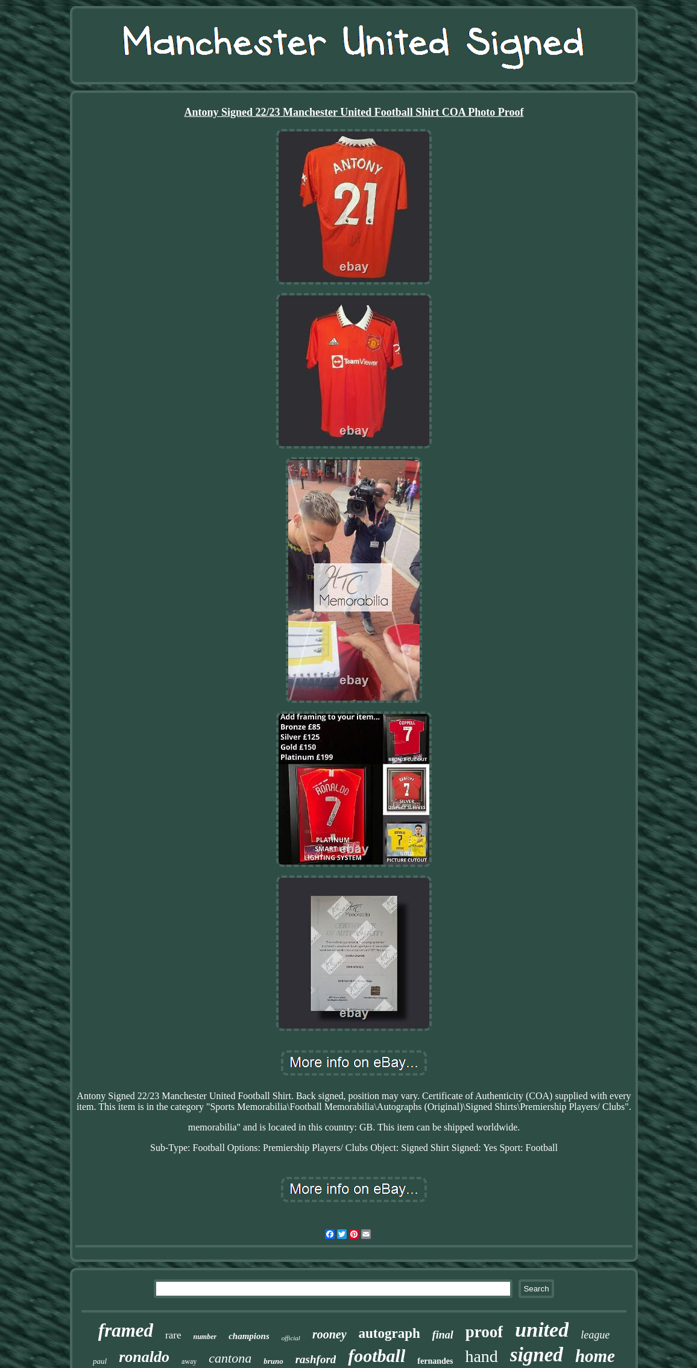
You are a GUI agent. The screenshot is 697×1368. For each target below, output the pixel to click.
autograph (389, 1333)
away (189, 1361)
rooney (329, 1334)
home (595, 1356)
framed (125, 1330)
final (442, 1335)
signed (536, 1355)
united (542, 1330)
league (595, 1335)
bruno (273, 1361)
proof (484, 1332)
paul (100, 1361)
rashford (315, 1359)
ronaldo (144, 1357)
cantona (230, 1358)
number (205, 1336)
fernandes (435, 1361)
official (291, 1337)
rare (173, 1335)
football (376, 1356)
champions (249, 1336)
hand (481, 1356)
